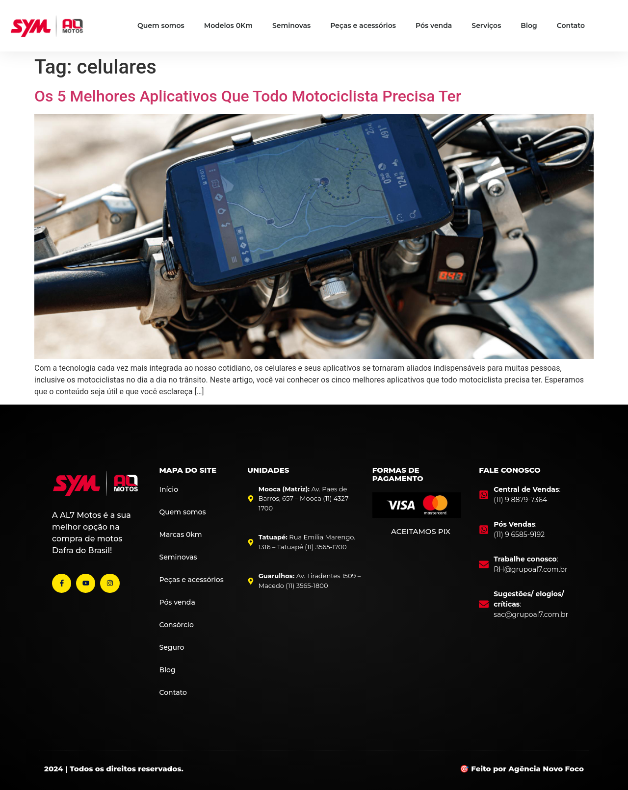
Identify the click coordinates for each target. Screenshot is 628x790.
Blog (529, 25)
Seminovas (291, 25)
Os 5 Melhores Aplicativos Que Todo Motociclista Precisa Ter (247, 96)
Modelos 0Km (228, 25)
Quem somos (160, 25)
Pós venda (434, 25)
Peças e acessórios (363, 25)
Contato (571, 25)
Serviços (486, 25)
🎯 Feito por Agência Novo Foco (522, 768)
